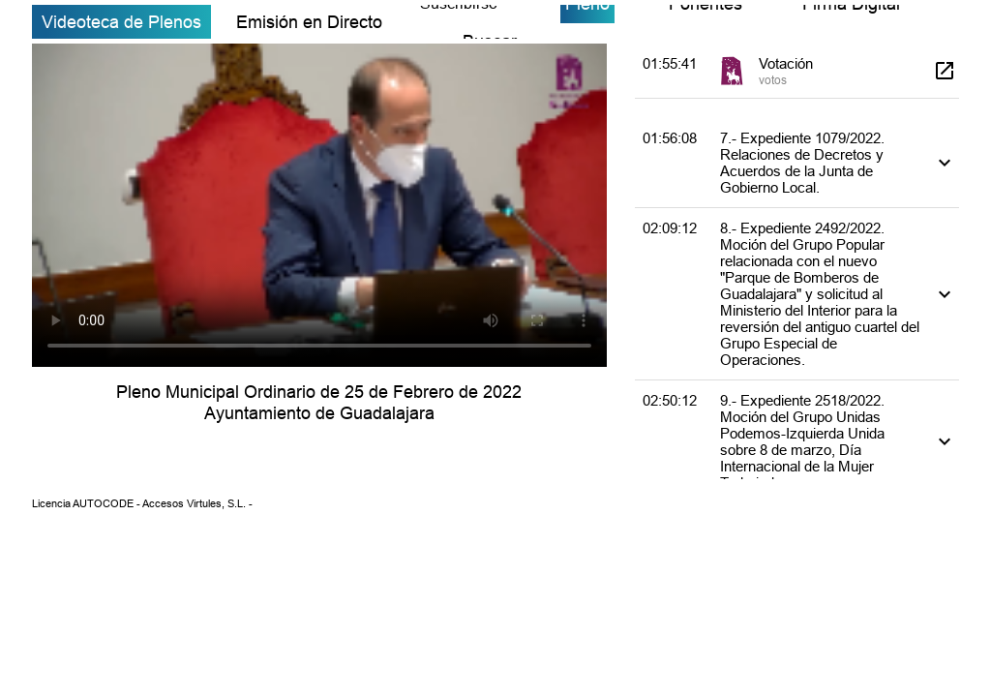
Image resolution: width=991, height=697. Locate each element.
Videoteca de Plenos (121, 22)
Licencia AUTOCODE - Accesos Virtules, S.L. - (142, 503)
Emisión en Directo (309, 22)
